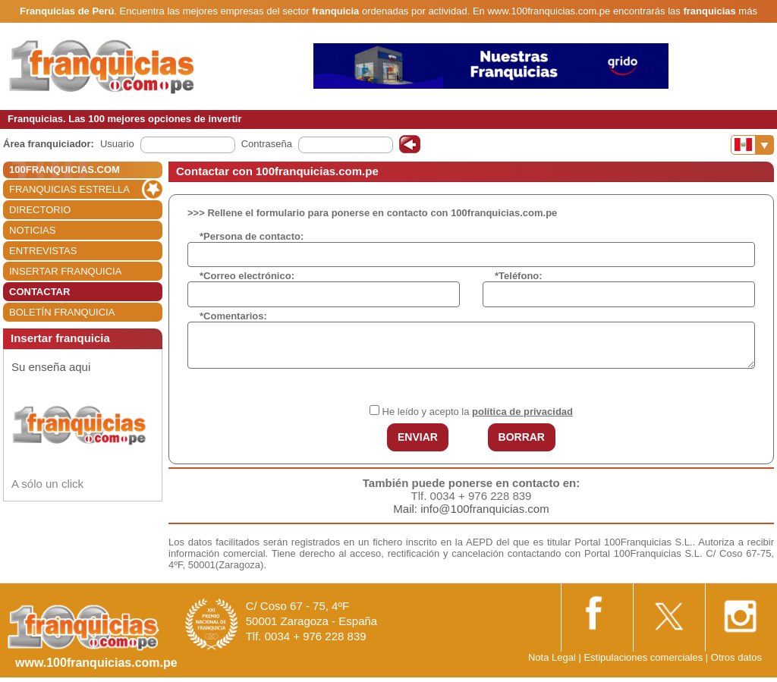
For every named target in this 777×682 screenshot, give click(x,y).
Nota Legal (552, 657)
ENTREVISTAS (43, 250)
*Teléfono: (519, 275)
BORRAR (522, 437)
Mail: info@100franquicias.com (471, 508)
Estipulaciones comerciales (644, 657)
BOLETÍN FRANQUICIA (62, 312)
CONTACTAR (39, 291)
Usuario (117, 143)
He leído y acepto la (477, 411)
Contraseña (266, 143)
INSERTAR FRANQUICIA (65, 271)
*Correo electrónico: (247, 275)
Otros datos (736, 657)
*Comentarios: (233, 316)
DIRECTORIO (40, 209)
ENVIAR (418, 437)
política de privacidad (522, 411)
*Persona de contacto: (252, 236)
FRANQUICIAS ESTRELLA (69, 189)
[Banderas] (752, 145)
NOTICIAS (32, 230)
